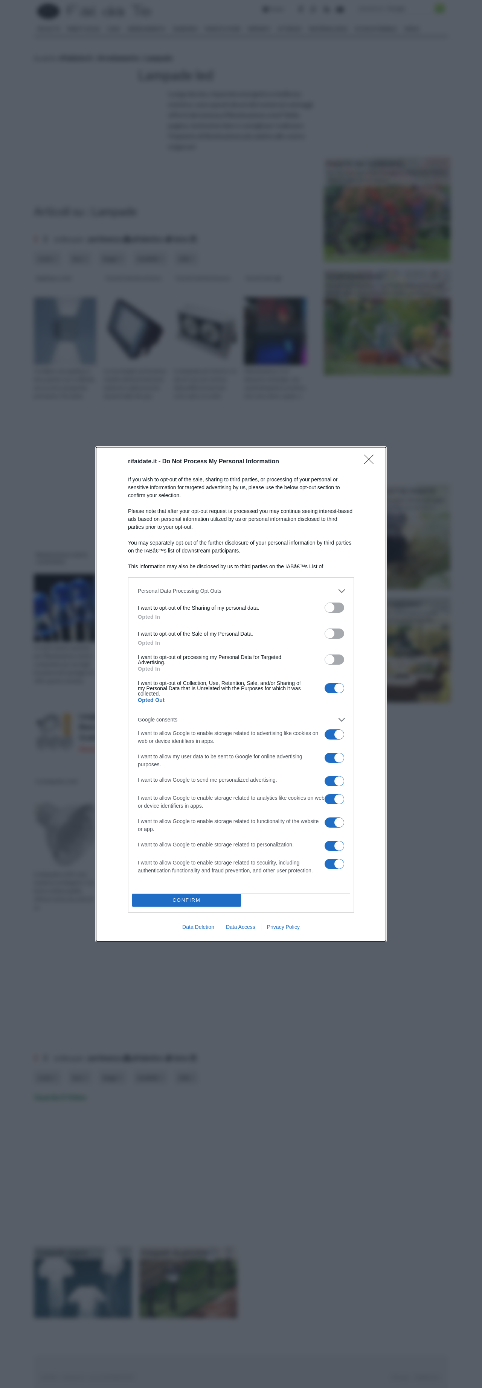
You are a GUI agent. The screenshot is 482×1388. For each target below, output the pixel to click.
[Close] (371, 462)
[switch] (334, 608)
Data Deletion (198, 927)
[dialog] (241, 694)
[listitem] (241, 591)
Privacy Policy (283, 927)
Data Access (240, 927)
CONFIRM (186, 900)
